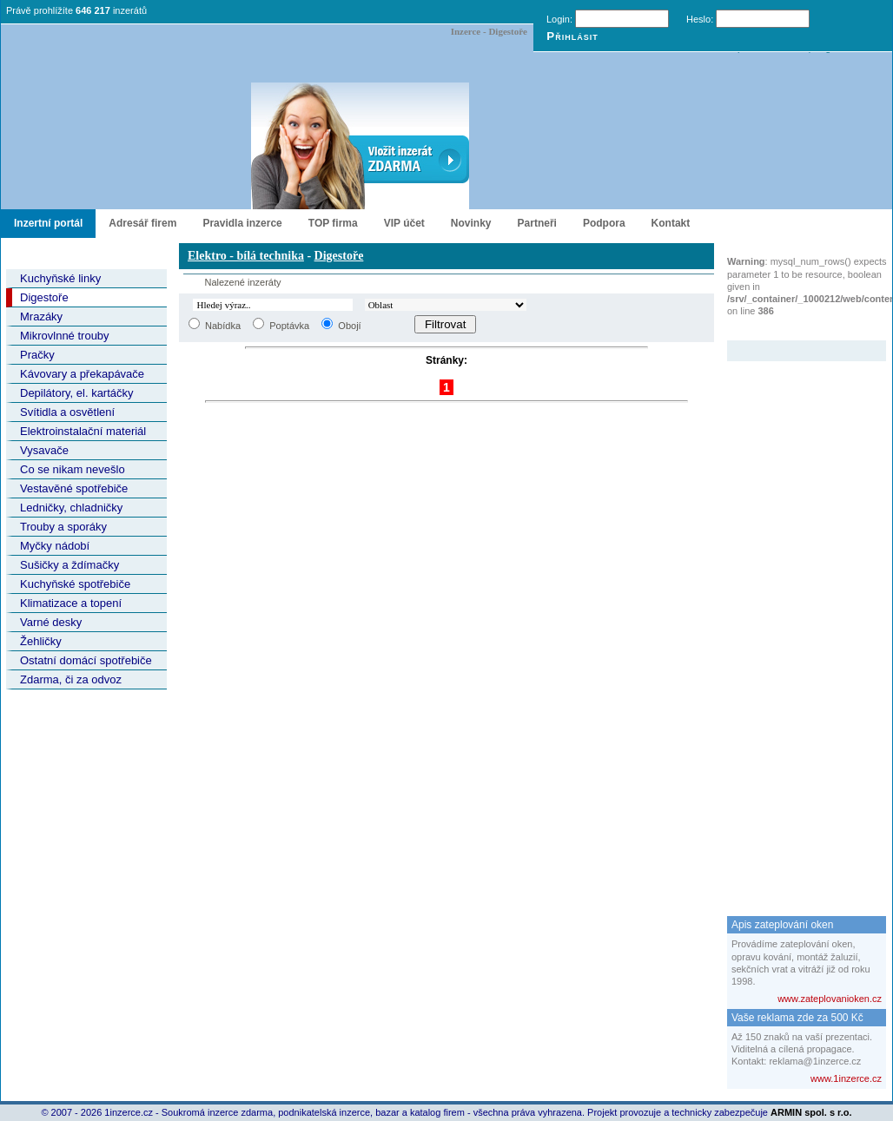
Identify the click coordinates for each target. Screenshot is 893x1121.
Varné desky (51, 622)
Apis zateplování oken (782, 925)
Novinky (471, 223)
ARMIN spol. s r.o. (811, 1112)
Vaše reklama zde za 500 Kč (797, 1018)
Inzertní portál (48, 223)
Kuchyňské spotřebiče (75, 583)
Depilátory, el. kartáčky (77, 392)
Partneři (537, 223)
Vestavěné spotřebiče (74, 488)
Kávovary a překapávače (82, 373)
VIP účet (404, 223)
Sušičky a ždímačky (69, 564)
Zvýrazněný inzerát (793, 329)
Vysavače (44, 450)
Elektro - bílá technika (246, 255)
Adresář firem (142, 223)
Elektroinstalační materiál (83, 431)
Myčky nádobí (54, 545)
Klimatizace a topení (71, 603)
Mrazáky (41, 316)
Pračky (37, 354)
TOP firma (333, 223)
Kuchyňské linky (60, 278)
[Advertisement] (796, 621)
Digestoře (44, 297)
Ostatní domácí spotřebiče (86, 660)
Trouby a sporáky (63, 526)
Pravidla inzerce (241, 223)
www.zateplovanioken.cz (829, 998)
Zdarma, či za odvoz (71, 679)
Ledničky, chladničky (71, 507)
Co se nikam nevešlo (72, 469)
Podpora (604, 223)
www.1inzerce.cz (846, 1078)
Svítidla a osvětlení (67, 412)
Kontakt (671, 223)
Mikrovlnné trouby (64, 335)
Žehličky (41, 641)
